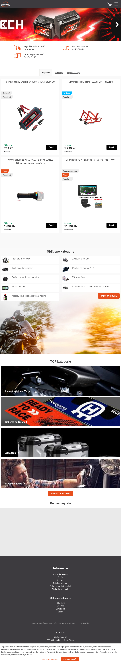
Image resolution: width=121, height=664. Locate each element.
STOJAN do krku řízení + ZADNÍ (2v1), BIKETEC (91, 82)
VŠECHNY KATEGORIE (61, 493)
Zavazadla (60, 609)
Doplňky (60, 606)
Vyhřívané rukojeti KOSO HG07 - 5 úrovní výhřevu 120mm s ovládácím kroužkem (30, 161)
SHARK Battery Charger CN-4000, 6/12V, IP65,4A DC (30, 82)
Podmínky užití (83, 623)
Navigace (60, 603)
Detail (51, 147)
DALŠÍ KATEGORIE (109, 296)
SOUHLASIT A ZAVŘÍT (70, 659)
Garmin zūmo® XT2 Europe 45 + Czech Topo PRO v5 (91, 160)
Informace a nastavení (50, 659)
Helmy (60, 612)
